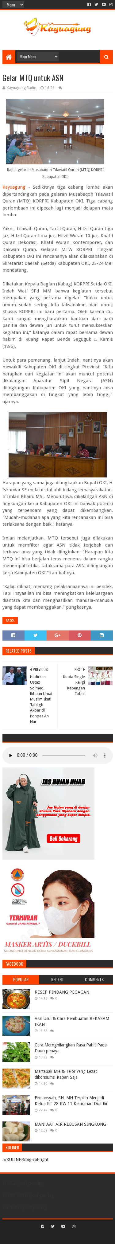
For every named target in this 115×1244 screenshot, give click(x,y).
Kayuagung (13, 187)
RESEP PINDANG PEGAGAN (62, 992)
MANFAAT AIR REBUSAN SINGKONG (70, 1124)
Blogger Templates (84, 1236)
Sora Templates (48, 1236)
